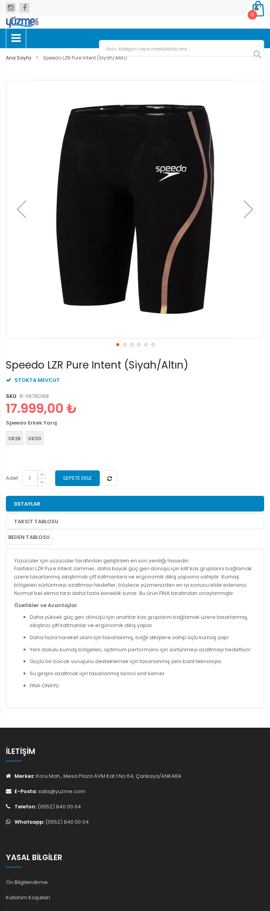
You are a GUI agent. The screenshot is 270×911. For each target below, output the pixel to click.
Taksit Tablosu (36, 521)
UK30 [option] (34, 438)
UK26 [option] (14, 438)
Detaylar (27, 504)
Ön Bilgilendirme (27, 882)
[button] (21, 209)
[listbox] (133, 439)
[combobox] (182, 48)
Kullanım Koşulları (28, 897)
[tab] (135, 504)
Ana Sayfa (18, 57)
